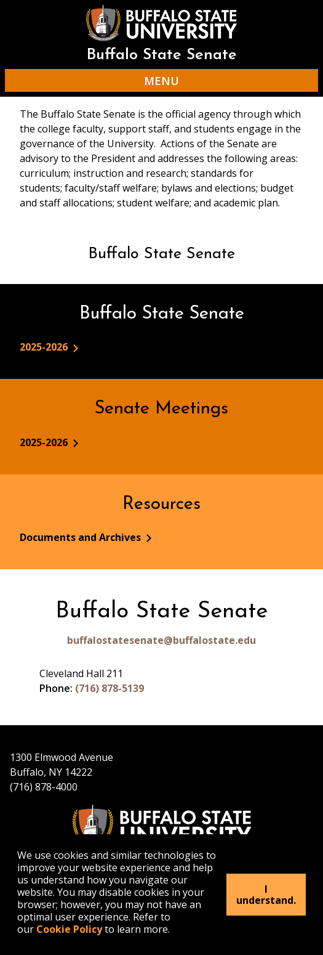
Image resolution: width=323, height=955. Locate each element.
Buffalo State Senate (161, 55)
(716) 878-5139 (109, 688)
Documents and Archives (81, 537)
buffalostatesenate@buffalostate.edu (161, 640)
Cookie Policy (69, 929)
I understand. (266, 894)
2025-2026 (45, 347)
